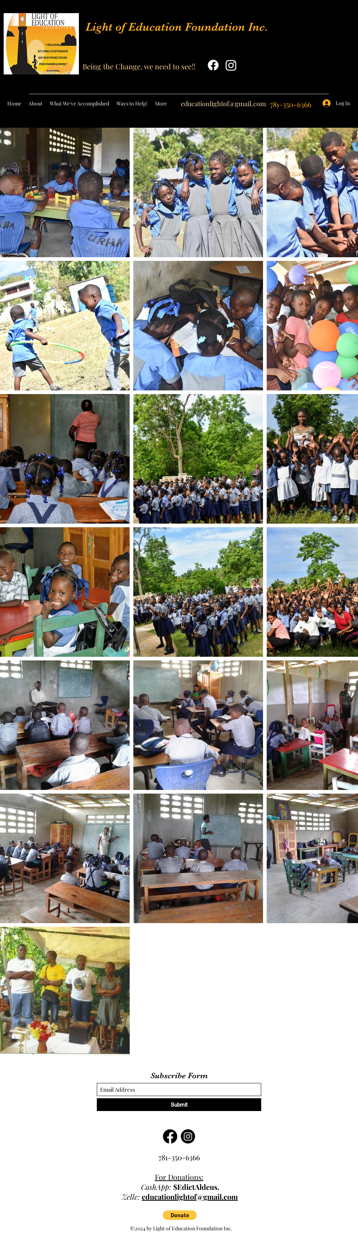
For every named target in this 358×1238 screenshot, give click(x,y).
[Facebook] (213, 65)
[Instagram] (231, 65)
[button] (180, 1215)
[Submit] (179, 1104)
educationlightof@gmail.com (223, 103)
